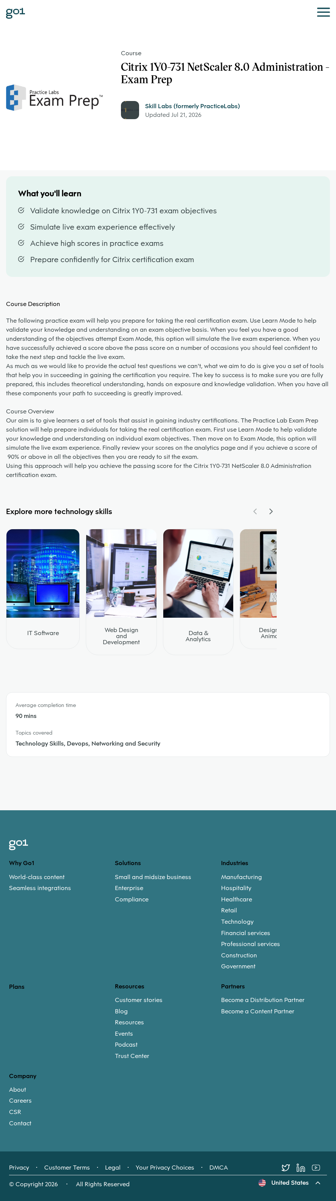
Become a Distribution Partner (263, 1000)
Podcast (126, 1045)
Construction (239, 955)
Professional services (250, 944)
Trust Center (132, 1056)
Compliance (132, 899)
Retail (229, 910)
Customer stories (139, 1000)
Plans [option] (17, 986)
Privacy (19, 1168)
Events (124, 1034)
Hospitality (236, 888)
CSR (15, 1112)
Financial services (245, 933)
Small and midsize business (153, 877)
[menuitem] (62, 882)
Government (238, 966)
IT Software (43, 633)
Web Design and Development (121, 636)
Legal (113, 1168)
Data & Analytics (198, 636)
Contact (20, 1123)
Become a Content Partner (257, 1011)
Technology (237, 922)
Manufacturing (241, 877)
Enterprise (129, 888)
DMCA (218, 1168)
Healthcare (236, 899)
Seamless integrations (40, 888)
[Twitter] (289, 1168)
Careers (20, 1101)
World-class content (37, 877)
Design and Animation (275, 633)
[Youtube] (319, 1168)
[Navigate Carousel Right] (270, 511)
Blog (121, 1011)
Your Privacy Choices (165, 1168)
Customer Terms (67, 1168)
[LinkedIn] (304, 1168)
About (17, 1090)
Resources (129, 1022)
